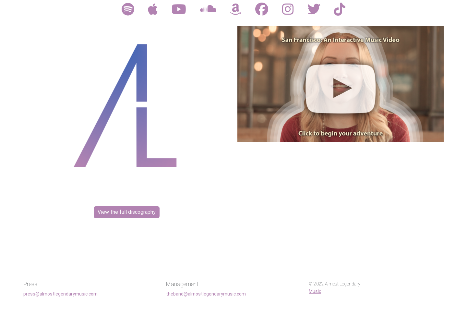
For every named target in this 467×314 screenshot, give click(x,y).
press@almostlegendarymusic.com (60, 293)
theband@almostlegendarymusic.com (206, 293)
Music (315, 291)
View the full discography (127, 212)
